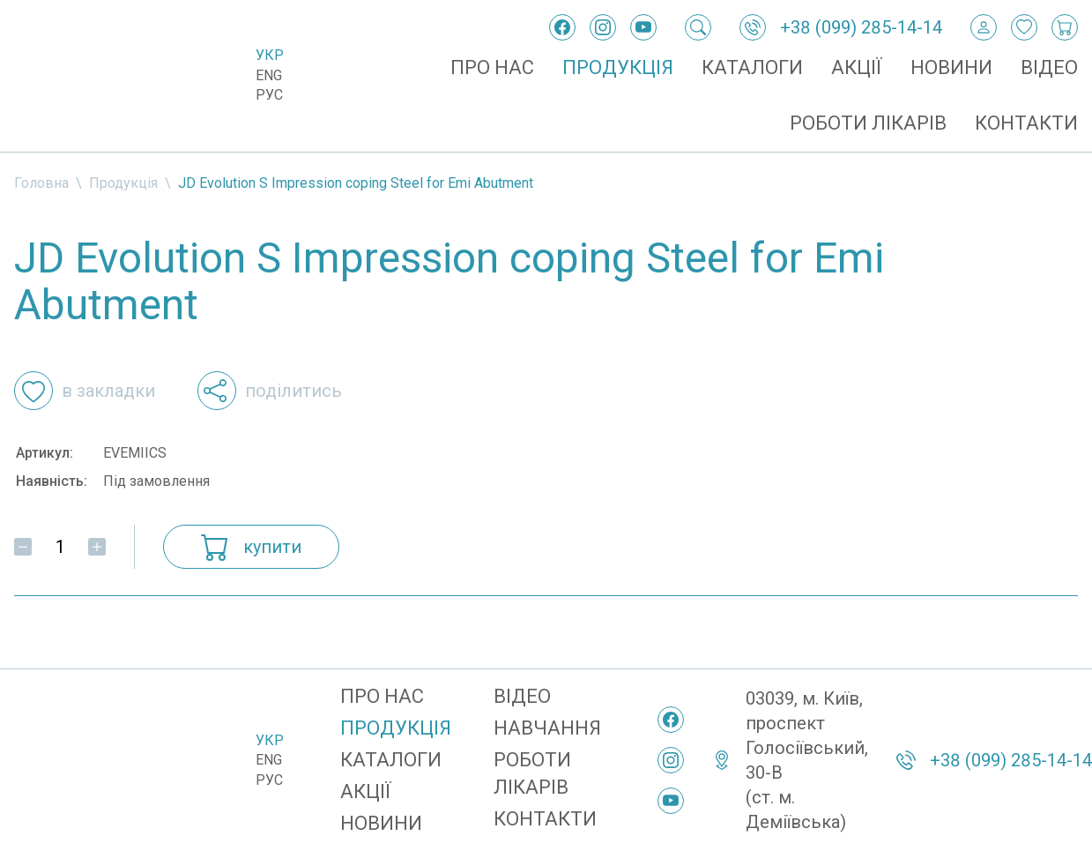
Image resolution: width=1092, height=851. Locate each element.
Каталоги (752, 67)
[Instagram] (603, 27)
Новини (951, 67)
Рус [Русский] (269, 94)
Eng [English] (269, 75)
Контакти (1026, 123)
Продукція (617, 67)
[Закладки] (1024, 27)
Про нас (492, 67)
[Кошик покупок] (1064, 27)
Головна (41, 183)
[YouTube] (643, 27)
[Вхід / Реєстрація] (983, 27)
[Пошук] (698, 27)
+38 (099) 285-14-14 (861, 27)
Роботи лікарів (868, 123)
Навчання (547, 728)
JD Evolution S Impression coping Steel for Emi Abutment (355, 183)
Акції (856, 67)
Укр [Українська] (270, 55)
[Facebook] (562, 27)
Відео (1049, 67)
